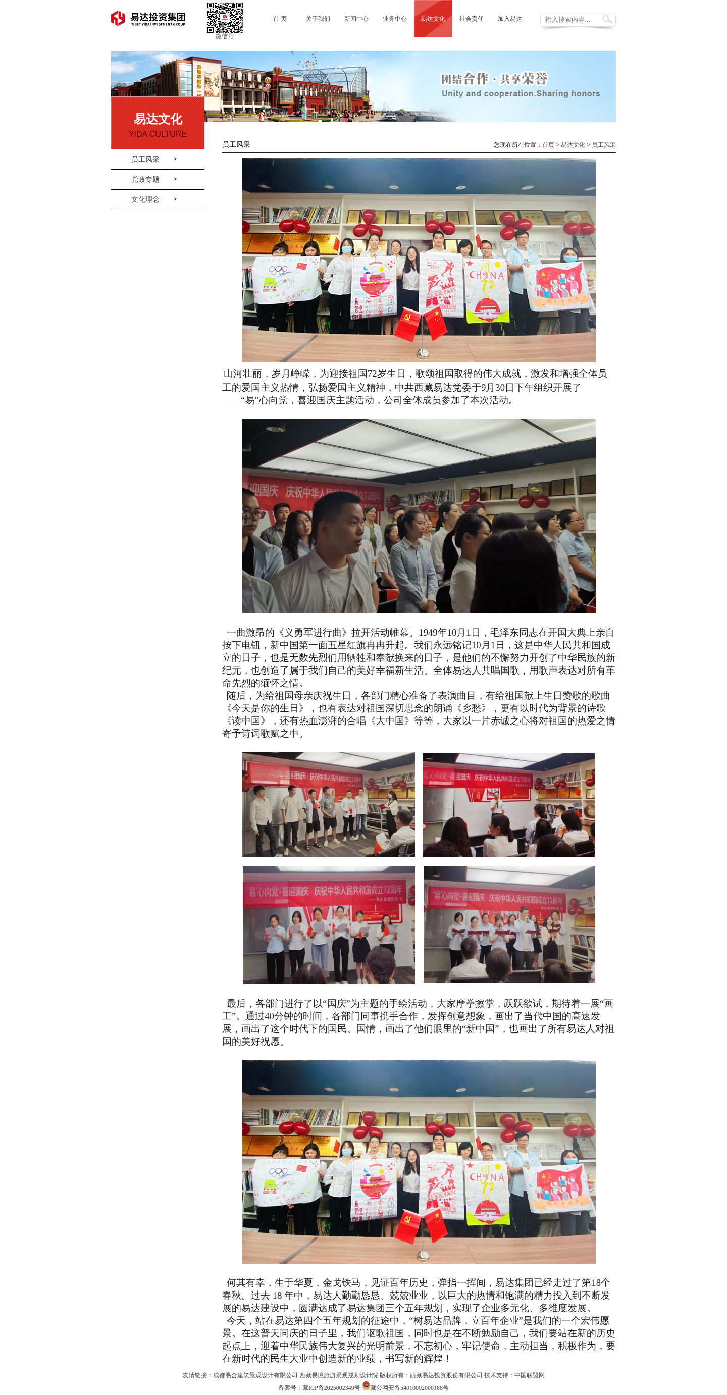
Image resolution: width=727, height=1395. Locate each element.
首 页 (280, 18)
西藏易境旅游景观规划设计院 (338, 1375)
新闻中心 (356, 18)
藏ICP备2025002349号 (331, 1387)
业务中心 (395, 18)
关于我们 (318, 18)
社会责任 (471, 18)
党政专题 (145, 179)
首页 (548, 144)
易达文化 (433, 18)
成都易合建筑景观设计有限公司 (255, 1375)
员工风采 (145, 159)
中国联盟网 (529, 1375)
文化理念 (145, 199)
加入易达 (510, 18)
